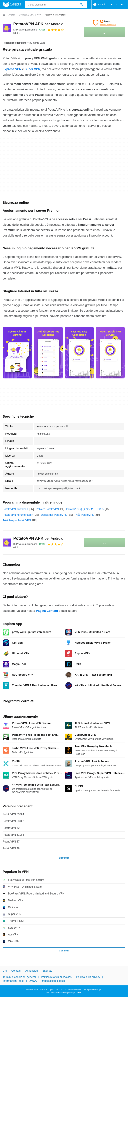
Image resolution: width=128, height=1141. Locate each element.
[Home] (4, 14)
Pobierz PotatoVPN (47, 509)
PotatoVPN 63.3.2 (13, 821)
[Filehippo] (12, 4)
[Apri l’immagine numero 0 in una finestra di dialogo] (17, 352)
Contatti (15, 970)
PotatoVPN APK (38, 24)
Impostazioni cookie (53, 980)
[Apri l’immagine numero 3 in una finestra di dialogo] (110, 352)
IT (120, 5)
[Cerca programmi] (81, 4)
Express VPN (12, 69)
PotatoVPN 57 (11, 841)
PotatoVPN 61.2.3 (13, 834)
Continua (64, 857)
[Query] (56, 4)
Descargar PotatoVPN (54, 514)
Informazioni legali (13, 980)
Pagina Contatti (47, 610)
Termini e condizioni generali (19, 977)
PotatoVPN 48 (11, 848)
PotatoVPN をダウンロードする (85, 509)
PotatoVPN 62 (11, 828)
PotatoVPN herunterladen (18, 514)
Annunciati (31, 970)
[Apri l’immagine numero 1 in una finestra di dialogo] (48, 352)
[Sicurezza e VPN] (26, 14)
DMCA (33, 980)
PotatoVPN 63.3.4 (13, 814)
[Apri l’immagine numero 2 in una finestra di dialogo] (79, 352)
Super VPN (32, 69)
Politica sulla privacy (88, 977)
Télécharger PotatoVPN (17, 520)
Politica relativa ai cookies (56, 977)
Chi (5, 970)
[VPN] (39, 14)
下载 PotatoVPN (84, 514)
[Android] (11, 14)
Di (25, 29)
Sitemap (47, 970)
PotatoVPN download (15, 509)
